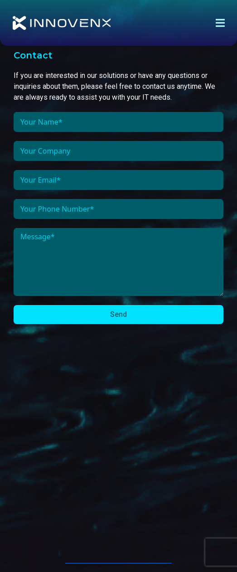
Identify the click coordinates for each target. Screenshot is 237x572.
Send (118, 314)
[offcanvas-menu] (220, 23)
